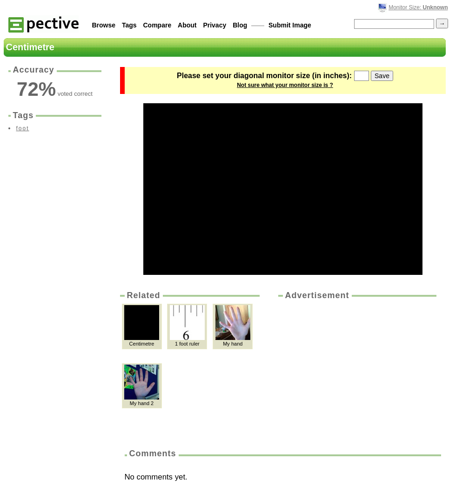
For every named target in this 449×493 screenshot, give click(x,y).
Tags (129, 25)
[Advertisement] (356, 371)
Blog (240, 25)
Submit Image (289, 25)
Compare (157, 25)
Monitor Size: (418, 7)
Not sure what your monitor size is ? (285, 85)
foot (22, 128)
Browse (104, 25)
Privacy (214, 25)
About (187, 25)
